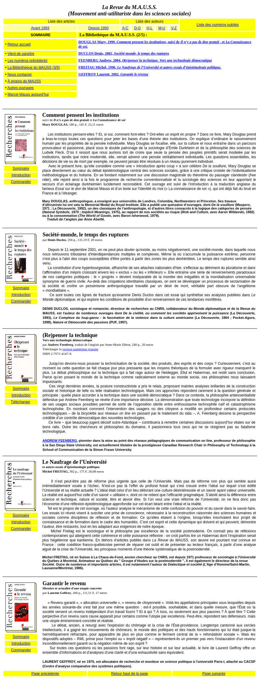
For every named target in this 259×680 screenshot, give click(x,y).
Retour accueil (19, 44)
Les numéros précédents (27, 61)
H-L (149, 28)
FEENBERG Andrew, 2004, (145, 60)
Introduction (20, 175)
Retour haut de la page (129, 674)
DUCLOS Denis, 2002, (123, 53)
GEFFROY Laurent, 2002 (113, 74)
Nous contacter (20, 74)
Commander (21, 182)
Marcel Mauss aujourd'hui (28, 94)
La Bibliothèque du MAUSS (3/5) (34, 68)
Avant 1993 (40, 28)
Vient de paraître (21, 54)
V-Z (174, 28)
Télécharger (20, 402)
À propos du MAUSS (24, 81)
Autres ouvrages (20, 88)
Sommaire (21, 168)
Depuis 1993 (98, 28)
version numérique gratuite (80, 349)
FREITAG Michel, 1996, (149, 67)
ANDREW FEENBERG (60, 440)
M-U (161, 28)
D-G (137, 28)
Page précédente (45, 674)
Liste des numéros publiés (217, 25)
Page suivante (213, 674)
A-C (125, 28)
